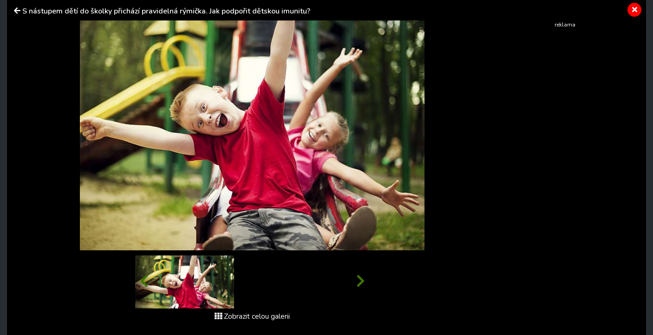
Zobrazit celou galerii (252, 316)
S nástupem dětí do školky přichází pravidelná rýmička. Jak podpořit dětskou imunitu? (166, 11)
